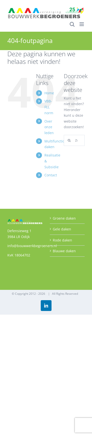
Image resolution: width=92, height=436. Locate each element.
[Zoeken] (69, 140)
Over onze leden (49, 127)
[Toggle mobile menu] (82, 24)
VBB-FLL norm (48, 107)
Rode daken (62, 240)
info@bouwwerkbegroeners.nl (32, 245)
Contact (50, 175)
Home (49, 93)
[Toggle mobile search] (72, 24)
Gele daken (62, 229)
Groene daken (64, 218)
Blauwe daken (64, 251)
